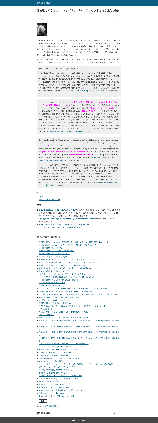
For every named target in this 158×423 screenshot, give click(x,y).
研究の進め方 (57, 406)
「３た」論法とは (45, 309)
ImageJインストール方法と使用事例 (52, 361)
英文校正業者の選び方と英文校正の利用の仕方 (56, 352)
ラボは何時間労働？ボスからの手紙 (52, 283)
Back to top (117, 414)
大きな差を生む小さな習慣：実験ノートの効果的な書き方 (60, 390)
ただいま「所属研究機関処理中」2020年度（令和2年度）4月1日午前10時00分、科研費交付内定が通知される (79, 294)
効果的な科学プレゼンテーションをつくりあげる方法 (59, 349)
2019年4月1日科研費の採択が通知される (54, 355)
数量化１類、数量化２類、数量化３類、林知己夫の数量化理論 (62, 265)
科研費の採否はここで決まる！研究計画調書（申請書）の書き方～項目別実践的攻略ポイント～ (74, 242)
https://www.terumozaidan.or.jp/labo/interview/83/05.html (86, 91)
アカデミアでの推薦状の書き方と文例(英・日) (56, 370)
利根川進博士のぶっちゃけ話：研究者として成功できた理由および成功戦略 (67, 259)
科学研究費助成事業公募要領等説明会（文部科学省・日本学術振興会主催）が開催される (72, 306)
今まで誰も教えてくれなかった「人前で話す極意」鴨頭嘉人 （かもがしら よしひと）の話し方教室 (76, 364)
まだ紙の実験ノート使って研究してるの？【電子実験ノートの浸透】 (64, 312)
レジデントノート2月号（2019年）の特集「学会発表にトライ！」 (63, 347)
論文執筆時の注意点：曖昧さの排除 (52, 384)
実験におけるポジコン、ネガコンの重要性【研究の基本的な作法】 (64, 318)
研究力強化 (48, 406)
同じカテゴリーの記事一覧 (49, 200)
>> (45, 401)
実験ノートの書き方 (46, 315)
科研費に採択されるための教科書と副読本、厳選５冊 (59, 280)
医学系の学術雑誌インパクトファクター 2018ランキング (60, 358)
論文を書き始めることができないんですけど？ (56, 251)
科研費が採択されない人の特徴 (50, 248)
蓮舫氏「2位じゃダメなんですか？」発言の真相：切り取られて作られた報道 (67, 245)
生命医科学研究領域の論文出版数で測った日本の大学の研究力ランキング (66, 277)
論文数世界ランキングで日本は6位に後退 (54, 387)
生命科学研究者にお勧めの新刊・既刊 (53, 373)
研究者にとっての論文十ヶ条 (49, 286)
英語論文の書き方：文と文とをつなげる (54, 257)
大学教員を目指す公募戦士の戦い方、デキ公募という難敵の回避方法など (66, 268)
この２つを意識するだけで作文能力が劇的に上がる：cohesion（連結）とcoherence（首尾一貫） (74, 288)
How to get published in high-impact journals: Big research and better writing (66, 219)
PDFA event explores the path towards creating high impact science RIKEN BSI (65, 224)
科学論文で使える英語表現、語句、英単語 (54, 254)
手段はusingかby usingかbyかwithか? (52, 393)
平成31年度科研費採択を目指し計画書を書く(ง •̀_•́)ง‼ (58, 379)
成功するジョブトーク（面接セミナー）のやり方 (57, 367)
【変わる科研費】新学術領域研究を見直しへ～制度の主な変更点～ (64, 344)
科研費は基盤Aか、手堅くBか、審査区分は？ (56, 303)
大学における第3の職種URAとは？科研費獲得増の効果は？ (61, 297)
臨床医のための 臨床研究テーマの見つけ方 (55, 300)
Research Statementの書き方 (49, 381)
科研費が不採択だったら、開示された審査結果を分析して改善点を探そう (66, 291)
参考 (41, 197)
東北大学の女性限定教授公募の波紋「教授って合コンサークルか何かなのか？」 (69, 262)
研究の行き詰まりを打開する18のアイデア (54, 271)
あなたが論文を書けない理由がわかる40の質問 (56, 396)
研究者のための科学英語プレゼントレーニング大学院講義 (60, 376)
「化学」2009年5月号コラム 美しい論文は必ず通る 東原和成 (70, 131)
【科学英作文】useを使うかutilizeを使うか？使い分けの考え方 (62, 274)
